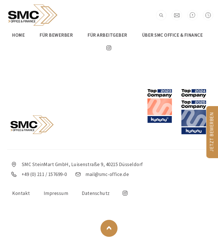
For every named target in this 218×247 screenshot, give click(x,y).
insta (109, 40)
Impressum (56, 193)
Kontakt (21, 193)
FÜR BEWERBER (56, 27)
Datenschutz (96, 193)
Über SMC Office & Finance (172, 27)
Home (18, 27)
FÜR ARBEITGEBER (107, 27)
